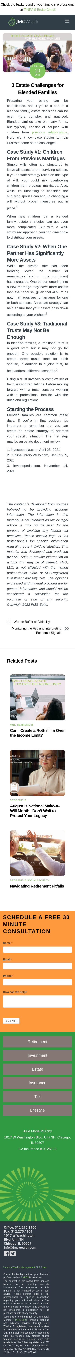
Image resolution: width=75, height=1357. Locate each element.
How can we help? (15, 992)
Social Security (38, 880)
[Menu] (67, 21)
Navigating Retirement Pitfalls (37, 886)
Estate (37, 1069)
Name (7, 943)
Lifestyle (37, 1110)
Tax (37, 1096)
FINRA (17, 1320)
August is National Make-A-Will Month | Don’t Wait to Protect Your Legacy (35, 811)
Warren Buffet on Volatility (32, 622)
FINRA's (25, 1277)
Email (7, 959)
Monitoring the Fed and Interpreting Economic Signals (36, 631)
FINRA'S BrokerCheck (40, 9)
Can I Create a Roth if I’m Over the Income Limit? (37, 732)
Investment (37, 1055)
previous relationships (49, 132)
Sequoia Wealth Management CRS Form (24, 1267)
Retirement (25, 724)
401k (13, 724)
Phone (8, 975)
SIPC (24, 1320)
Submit (11, 1020)
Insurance (37, 1083)
